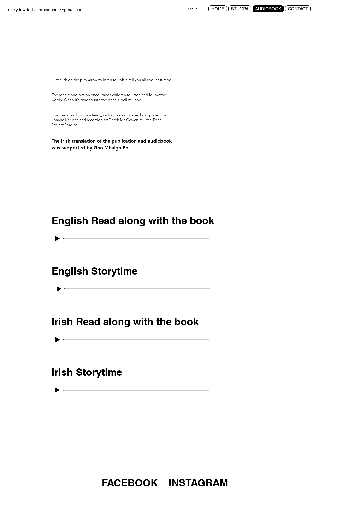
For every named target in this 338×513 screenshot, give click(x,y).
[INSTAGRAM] (198, 483)
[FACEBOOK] (131, 483)
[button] (235, 114)
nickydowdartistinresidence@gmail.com (46, 9)
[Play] (57, 238)
